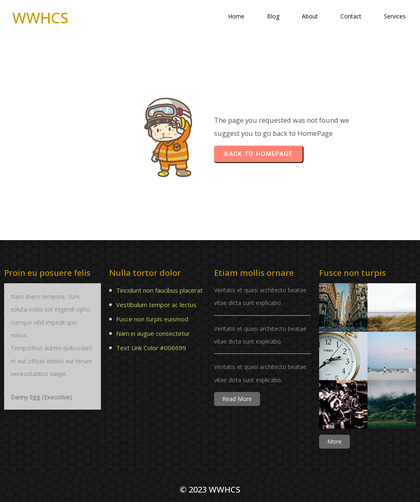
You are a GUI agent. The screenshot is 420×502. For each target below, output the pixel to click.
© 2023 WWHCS (210, 489)
